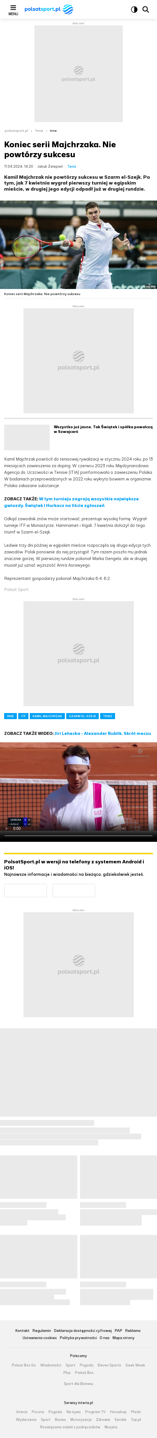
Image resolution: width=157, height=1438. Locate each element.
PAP (118, 1331)
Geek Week (135, 1365)
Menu (13, 14)
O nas (105, 1338)
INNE (10, 716)
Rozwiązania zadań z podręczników (70, 1427)
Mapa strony (123, 1338)
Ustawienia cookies (40, 1338)
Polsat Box (84, 1373)
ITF (23, 716)
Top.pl (136, 1420)
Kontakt (22, 1331)
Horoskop (118, 1412)
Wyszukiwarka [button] (145, 9)
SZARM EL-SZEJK (82, 716)
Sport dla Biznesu (78, 1384)
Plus (67, 1373)
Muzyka (111, 1427)
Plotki (136, 1412)
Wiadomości (50, 1365)
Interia (21, 1412)
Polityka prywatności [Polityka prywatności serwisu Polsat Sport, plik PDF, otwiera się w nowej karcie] (78, 1338)
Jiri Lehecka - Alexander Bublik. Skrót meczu (102, 733)
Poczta (38, 1412)
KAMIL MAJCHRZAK (47, 716)
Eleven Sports (109, 1365)
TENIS (107, 716)
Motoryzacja (81, 1420)
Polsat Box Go (24, 1365)
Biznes (60, 1420)
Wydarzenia (26, 1420)
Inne (53, 130)
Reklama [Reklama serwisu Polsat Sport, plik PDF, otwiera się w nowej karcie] (132, 1331)
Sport (70, 1365)
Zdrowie (103, 1420)
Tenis (39, 130)
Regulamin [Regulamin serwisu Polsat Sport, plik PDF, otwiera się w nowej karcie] (41, 1331)
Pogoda (86, 1365)
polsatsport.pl (16, 130)
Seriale (120, 1420)
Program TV (95, 1412)
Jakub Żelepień (50, 166)
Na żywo (73, 1412)
